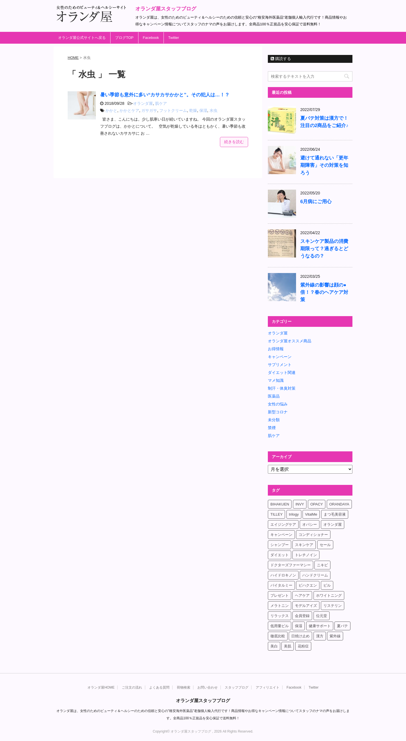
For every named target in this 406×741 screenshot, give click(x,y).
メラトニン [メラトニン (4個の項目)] (279, 606)
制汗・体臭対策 (281, 388)
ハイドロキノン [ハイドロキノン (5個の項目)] (283, 575)
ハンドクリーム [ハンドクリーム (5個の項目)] (315, 575)
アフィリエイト (267, 687)
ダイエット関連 (281, 372)
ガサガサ (149, 110)
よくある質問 (159, 687)
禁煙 (272, 427)
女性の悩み (278, 404)
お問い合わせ (207, 687)
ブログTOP (124, 38)
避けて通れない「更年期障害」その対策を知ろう (324, 165)
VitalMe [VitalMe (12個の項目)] (311, 514)
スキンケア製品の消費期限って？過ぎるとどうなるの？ (324, 249)
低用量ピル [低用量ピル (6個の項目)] (279, 626)
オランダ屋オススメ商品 (289, 341)
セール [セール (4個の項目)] (325, 545)
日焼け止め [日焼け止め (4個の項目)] (300, 636)
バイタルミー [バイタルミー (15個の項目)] (281, 585)
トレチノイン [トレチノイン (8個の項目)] (306, 555)
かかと (111, 110)
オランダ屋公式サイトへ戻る (82, 38)
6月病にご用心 (316, 201)
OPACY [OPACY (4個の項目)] (316, 504)
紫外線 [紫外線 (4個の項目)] (335, 636)
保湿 (203, 110)
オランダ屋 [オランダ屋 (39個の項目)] (332, 524)
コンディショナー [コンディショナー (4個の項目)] (313, 535)
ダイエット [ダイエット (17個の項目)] (279, 555)
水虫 (213, 110)
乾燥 (193, 110)
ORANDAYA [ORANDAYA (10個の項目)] (339, 504)
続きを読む (234, 141)
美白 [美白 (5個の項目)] (274, 646)
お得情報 (276, 349)
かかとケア (129, 110)
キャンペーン (280, 356)
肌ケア (161, 103)
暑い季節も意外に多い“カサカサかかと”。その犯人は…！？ (165, 94)
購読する (281, 58)
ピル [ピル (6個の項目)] (327, 585)
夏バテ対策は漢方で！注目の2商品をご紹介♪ (324, 122)
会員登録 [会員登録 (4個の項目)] (302, 616)
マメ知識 (276, 380)
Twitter (173, 38)
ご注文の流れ (132, 687)
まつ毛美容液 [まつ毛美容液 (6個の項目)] (335, 514)
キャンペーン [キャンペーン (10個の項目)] (281, 535)
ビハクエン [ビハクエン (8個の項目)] (308, 585)
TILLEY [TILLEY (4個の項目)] (276, 514)
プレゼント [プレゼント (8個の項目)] (279, 595)
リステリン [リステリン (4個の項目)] (332, 606)
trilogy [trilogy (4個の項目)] (294, 514)
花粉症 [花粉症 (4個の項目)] (303, 646)
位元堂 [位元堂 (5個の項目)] (321, 616)
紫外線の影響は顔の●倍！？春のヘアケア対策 (324, 292)
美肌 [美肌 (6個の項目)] (287, 646)
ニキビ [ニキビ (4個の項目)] (322, 565)
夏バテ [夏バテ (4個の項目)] (342, 626)
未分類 (274, 420)
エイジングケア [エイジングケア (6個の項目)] (283, 524)
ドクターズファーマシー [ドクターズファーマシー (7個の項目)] (290, 565)
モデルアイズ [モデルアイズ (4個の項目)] (306, 606)
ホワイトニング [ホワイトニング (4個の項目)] (329, 595)
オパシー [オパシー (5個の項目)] (309, 524)
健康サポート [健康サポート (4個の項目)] (320, 626)
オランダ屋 (143, 103)
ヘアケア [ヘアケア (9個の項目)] (302, 595)
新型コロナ (278, 412)
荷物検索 (183, 687)
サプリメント (280, 364)
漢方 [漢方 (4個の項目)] (319, 636)
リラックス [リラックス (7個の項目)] (279, 616)
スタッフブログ (236, 687)
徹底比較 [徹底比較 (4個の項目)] (277, 636)
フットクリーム (173, 110)
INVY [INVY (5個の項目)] (299, 504)
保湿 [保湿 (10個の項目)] (298, 626)
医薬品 (274, 396)
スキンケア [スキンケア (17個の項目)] (304, 545)
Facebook (151, 38)
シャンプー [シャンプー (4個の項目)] (279, 545)
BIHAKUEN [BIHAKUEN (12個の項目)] (279, 504)
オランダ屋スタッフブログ (165, 9)
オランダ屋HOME (100, 687)
